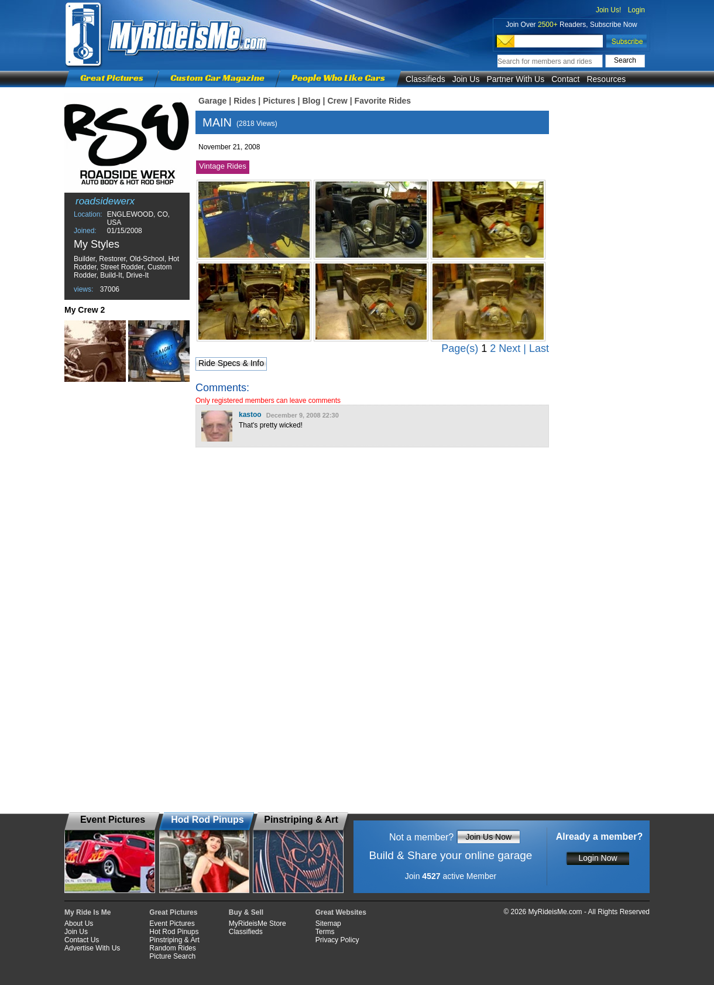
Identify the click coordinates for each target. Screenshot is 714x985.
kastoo (250, 415)
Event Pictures (171, 923)
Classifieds (425, 79)
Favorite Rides (383, 100)
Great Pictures (111, 77)
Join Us (466, 79)
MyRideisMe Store (257, 923)
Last (539, 348)
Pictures (279, 100)
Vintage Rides (222, 166)
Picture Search (172, 956)
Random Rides (172, 948)
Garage (212, 100)
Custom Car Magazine (217, 77)
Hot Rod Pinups (173, 932)
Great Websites (340, 912)
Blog (311, 100)
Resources (606, 79)
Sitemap (328, 923)
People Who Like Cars (338, 77)
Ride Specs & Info (231, 363)
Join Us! (608, 10)
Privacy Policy (337, 940)
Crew (337, 100)
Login (636, 10)
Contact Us (81, 940)
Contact (565, 79)
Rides (245, 100)
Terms (325, 932)
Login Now (597, 858)
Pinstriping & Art (174, 940)
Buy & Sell (246, 912)
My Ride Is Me (87, 912)
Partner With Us (515, 79)
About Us (78, 923)
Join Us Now (488, 837)
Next (509, 348)
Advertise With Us (92, 948)
